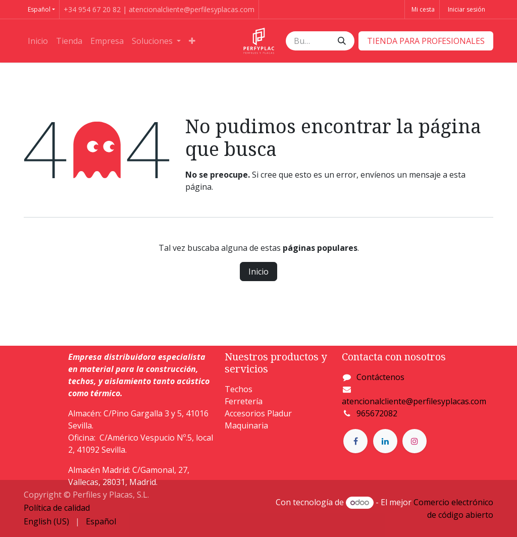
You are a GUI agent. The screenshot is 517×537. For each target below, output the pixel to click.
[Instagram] (414, 441)
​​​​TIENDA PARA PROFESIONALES (426, 40)
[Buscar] (341, 40)
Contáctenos (380, 377)
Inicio (258, 271)
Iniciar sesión (466, 9)
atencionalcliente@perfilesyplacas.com (414, 401)
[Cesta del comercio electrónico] (422, 9)
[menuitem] (38, 41)
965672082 (376, 413)
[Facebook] (355, 441)
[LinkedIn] (385, 441)
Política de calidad (57, 507)
